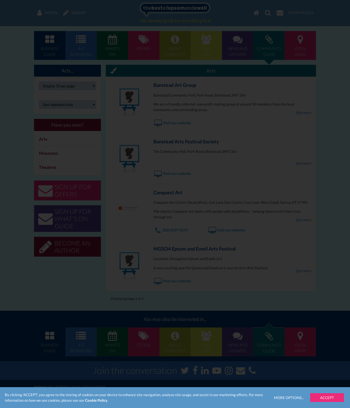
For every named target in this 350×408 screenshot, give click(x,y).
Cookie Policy (96, 400)
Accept (327, 397)
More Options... (289, 397)
